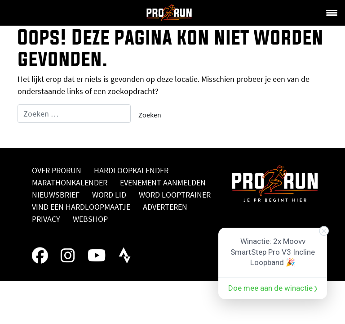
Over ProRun (56, 170)
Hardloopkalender (131, 170)
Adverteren (165, 207)
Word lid (109, 194)
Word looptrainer (175, 194)
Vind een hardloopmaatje (81, 207)
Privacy (46, 219)
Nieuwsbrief (56, 194)
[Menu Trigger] (332, 12)
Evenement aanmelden (163, 182)
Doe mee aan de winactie (273, 288)
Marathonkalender (69, 182)
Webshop (90, 219)
